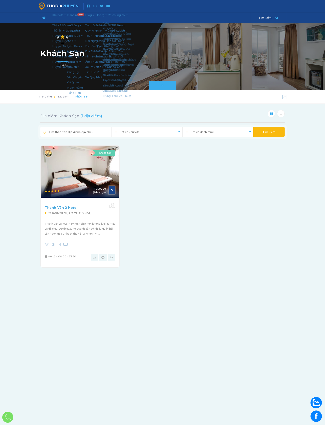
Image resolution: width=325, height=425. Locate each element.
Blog (104, 17)
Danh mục (85, 16)
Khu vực (62, 17)
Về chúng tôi (145, 17)
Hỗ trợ (122, 17)
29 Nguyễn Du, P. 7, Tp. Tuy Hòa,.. (68, 213)
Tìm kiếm (269, 132)
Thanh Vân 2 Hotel (61, 208)
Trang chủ (45, 96)
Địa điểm (63, 96)
